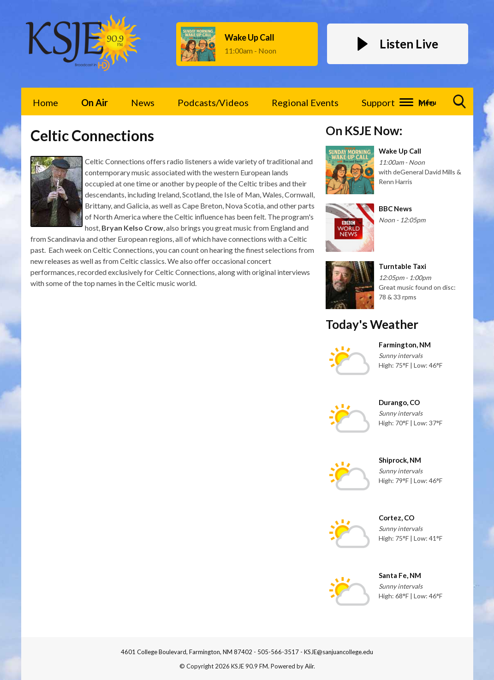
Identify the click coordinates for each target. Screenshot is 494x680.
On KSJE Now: (364, 130)
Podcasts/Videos (213, 102)
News (143, 102)
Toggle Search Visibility (459, 105)
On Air (94, 102)
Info (426, 102)
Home (45, 102)
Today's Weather (372, 324)
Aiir (309, 666)
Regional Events (305, 102)
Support (378, 102)
